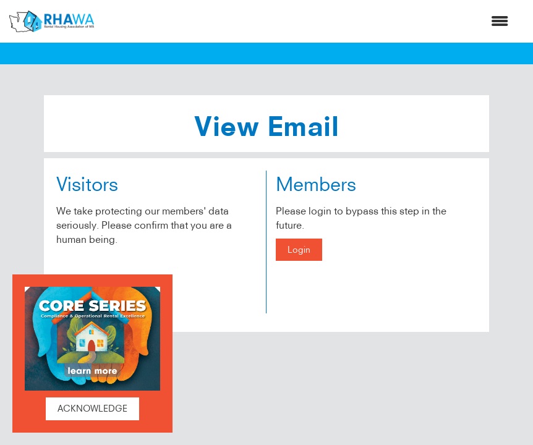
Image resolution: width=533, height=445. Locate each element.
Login (299, 249)
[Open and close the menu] (307, 21)
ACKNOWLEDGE (92, 408)
